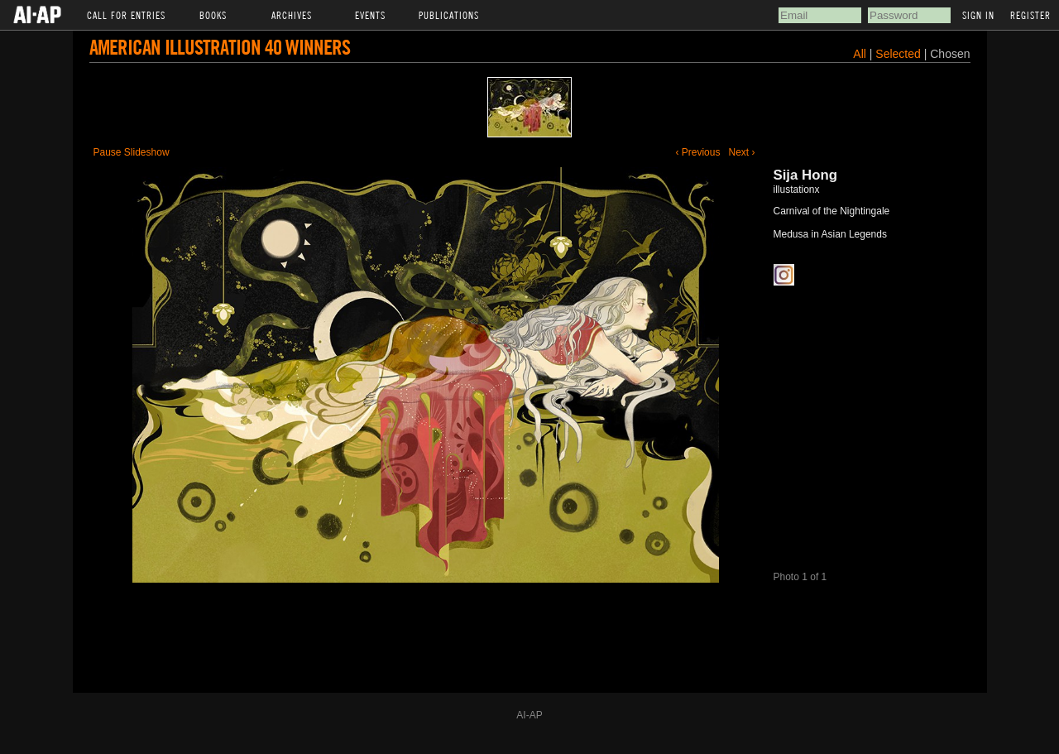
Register (1030, 15)
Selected (899, 53)
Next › (741, 152)
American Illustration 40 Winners (219, 47)
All (859, 53)
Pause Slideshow (131, 152)
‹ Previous (697, 152)
